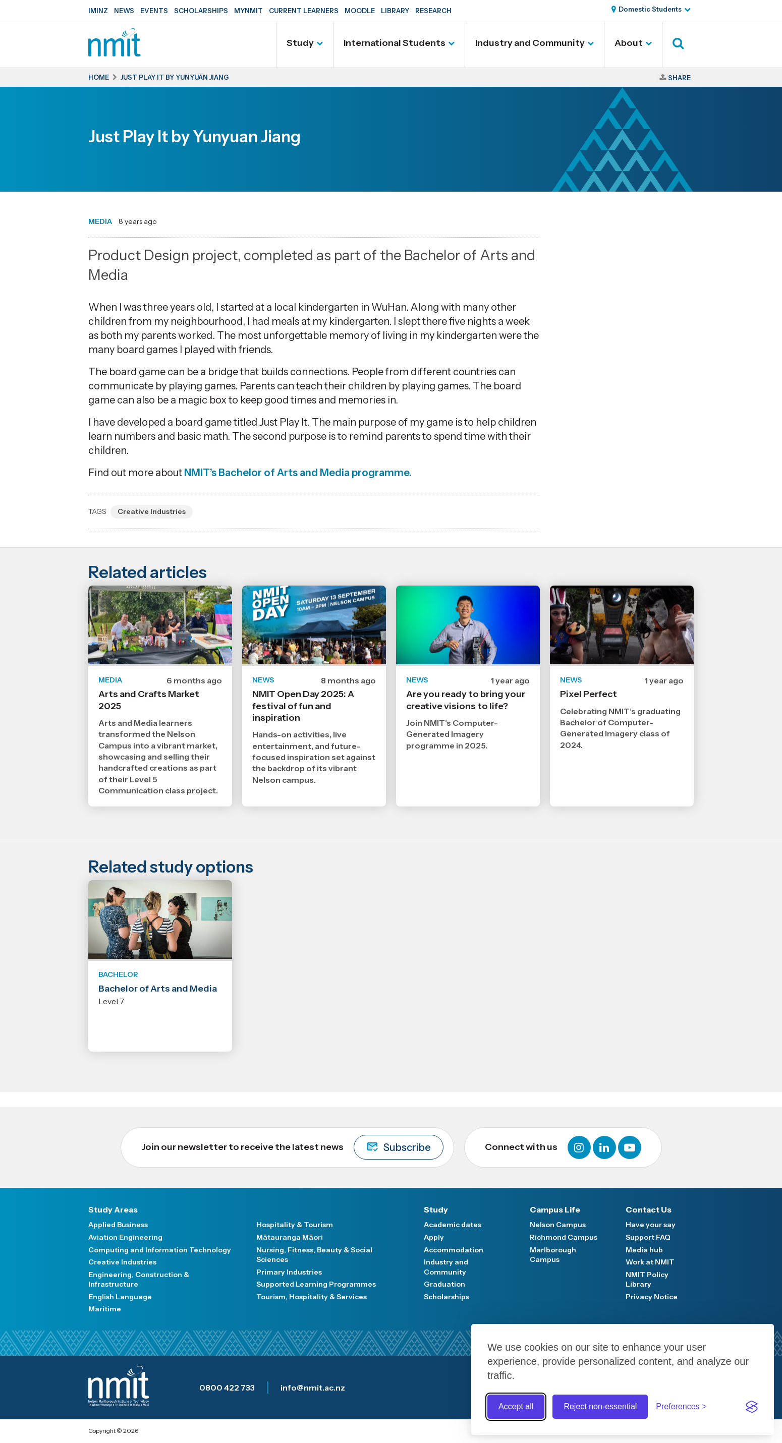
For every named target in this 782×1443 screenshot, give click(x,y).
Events (154, 11)
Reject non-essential (600, 1406)
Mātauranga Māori (289, 1237)
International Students (394, 42)
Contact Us (649, 1209)
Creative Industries (152, 511)
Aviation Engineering (125, 1237)
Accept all (515, 1406)
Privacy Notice (652, 1296)
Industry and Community (530, 42)
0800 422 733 (227, 1387)
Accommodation (453, 1249)
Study (300, 42)
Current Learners (304, 11)
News (124, 11)
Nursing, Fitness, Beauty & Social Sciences (314, 1254)
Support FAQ (648, 1237)
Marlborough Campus (553, 1254)
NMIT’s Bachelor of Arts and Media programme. (298, 473)
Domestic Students (650, 9)
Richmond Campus (563, 1237)
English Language (120, 1296)
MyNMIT (248, 11)
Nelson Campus (558, 1224)
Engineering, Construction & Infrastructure (138, 1279)
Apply (434, 1237)
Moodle (360, 11)
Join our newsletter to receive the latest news (292, 1147)
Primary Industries (289, 1272)
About (629, 42)
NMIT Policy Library (647, 1279)
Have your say (651, 1224)
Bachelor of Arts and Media (157, 988)
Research (433, 11)
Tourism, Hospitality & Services (311, 1296)
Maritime (104, 1308)
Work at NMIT (650, 1261)
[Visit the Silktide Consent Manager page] (752, 1407)
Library (395, 11)
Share (679, 78)
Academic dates (452, 1224)
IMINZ (98, 11)
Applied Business (118, 1224)
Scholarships (201, 11)
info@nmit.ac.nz (313, 1387)
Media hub (644, 1249)
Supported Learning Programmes (316, 1284)
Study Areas (113, 1209)
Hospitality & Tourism (294, 1224)
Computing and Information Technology (159, 1249)
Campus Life (555, 1209)
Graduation (444, 1284)
